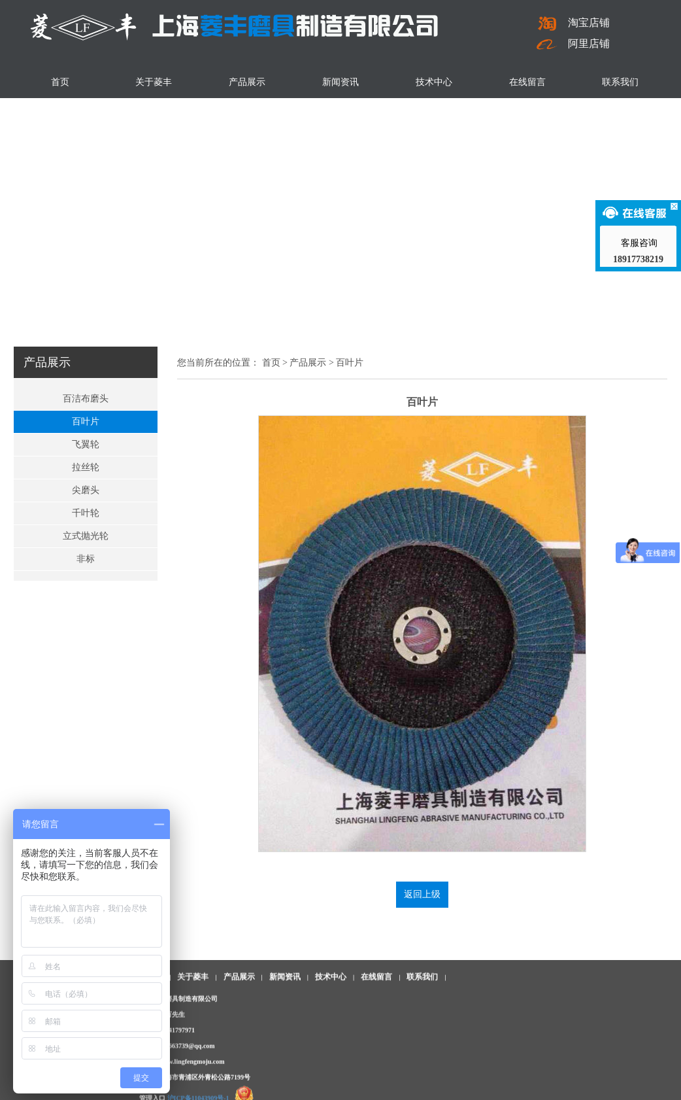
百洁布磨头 (85, 399)
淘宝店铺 (573, 22)
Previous (13, 162)
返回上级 (422, 894)
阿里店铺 (573, 43)
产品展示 (247, 82)
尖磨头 (85, 490)
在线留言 (527, 82)
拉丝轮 (85, 467)
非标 (85, 559)
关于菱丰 (153, 82)
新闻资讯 (340, 82)
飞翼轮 (85, 444)
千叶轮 (85, 513)
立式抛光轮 (85, 536)
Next (668, 162)
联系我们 (620, 82)
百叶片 (85, 421)
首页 (60, 82)
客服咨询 (638, 243)
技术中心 (434, 82)
